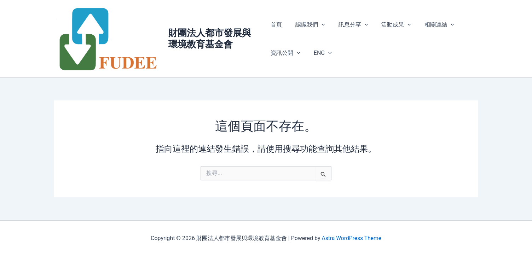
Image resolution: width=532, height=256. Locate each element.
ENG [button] (321, 53)
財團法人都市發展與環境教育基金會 (210, 39)
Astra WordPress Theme (351, 238)
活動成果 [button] (390, 25)
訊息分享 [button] (349, 25)
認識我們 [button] (308, 25)
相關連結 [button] (431, 25)
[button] (319, 25)
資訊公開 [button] (285, 53)
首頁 (276, 24)
